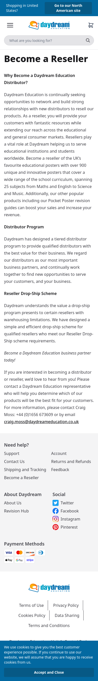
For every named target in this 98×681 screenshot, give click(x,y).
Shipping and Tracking (25, 469)
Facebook (66, 511)
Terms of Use (31, 605)
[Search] (49, 40)
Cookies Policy (31, 615)
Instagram (66, 519)
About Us (12, 503)
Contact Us (14, 461)
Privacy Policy (66, 605)
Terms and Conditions (49, 625)
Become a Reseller (21, 477)
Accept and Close (49, 672)
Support (11, 453)
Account (59, 453)
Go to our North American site (68, 8)
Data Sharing (67, 615)
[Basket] (91, 25)
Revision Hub (16, 511)
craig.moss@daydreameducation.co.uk (41, 421)
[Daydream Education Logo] (49, 587)
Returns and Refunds (71, 461)
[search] (88, 40)
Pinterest (65, 527)
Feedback (60, 469)
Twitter (63, 503)
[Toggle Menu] (10, 25)
